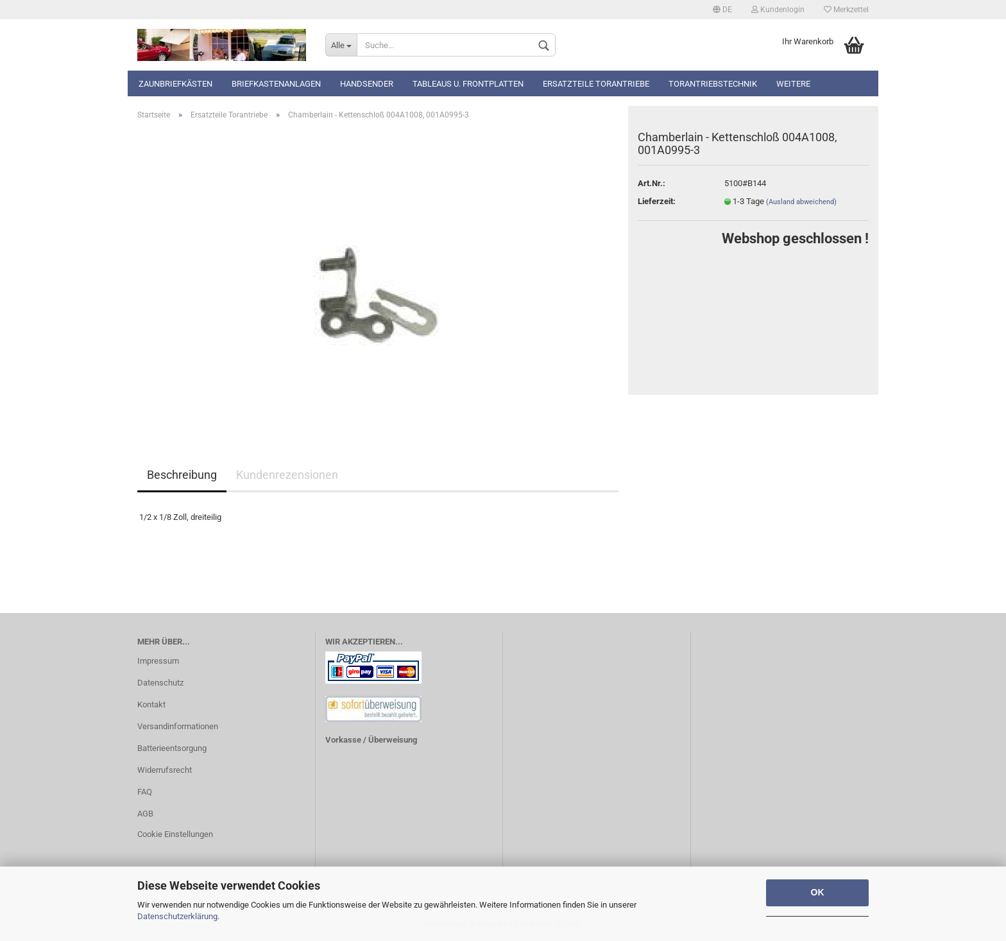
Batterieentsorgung (172, 748)
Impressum (158, 661)
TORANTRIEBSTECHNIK (713, 84)
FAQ (144, 792)
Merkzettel (846, 9)
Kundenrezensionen (287, 474)
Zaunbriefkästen (175, 84)
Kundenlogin (778, 9)
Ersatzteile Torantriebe (596, 84)
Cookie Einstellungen (175, 834)
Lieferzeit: (657, 201)
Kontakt (151, 704)
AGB (145, 813)
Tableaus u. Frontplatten (468, 84)
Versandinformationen (177, 726)
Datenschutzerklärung (177, 916)
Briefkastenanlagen (276, 84)
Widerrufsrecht (164, 770)
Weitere (793, 84)
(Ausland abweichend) (801, 202)
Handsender (366, 84)
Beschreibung (182, 474)
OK (817, 892)
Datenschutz (160, 682)
